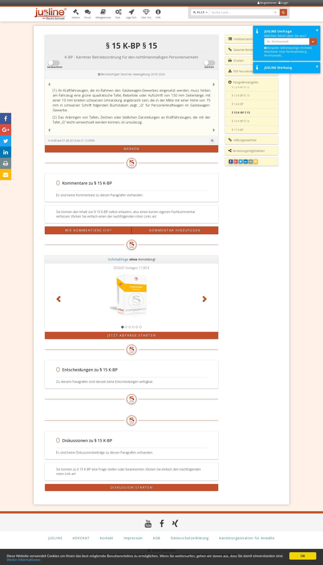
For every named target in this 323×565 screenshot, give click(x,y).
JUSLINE (55, 538)
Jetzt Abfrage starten (131, 335)
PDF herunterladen (242, 71)
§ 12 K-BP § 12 (240, 87)
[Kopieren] (212, 140)
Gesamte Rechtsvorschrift (246, 50)
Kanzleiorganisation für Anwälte (247, 538)
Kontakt (106, 538)
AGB (156, 538)
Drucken (236, 60)
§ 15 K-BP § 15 (241, 112)
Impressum (133, 538)
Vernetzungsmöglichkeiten (246, 151)
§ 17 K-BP (237, 130)
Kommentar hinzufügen (175, 230)
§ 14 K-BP (237, 104)
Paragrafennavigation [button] (243, 82)
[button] (75, 14)
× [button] (317, 30)
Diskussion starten (131, 487)
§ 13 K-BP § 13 (240, 95)
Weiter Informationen (23, 560)
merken (132, 149)
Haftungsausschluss (242, 140)
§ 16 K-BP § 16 (240, 121)
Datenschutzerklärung (190, 538)
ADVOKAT (81, 538)
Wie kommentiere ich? (88, 230)
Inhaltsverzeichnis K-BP (245, 39)
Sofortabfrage (118, 259)
